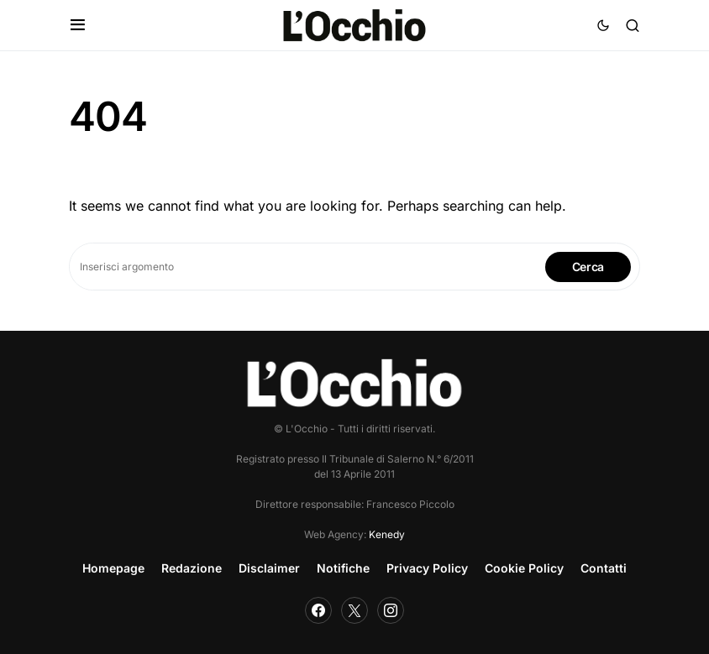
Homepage (113, 568)
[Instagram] (390, 610)
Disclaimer (269, 568)
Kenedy (387, 534)
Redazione (191, 568)
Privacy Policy (427, 568)
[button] (78, 25)
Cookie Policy (524, 568)
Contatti (603, 568)
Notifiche (343, 568)
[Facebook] (318, 610)
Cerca (588, 266)
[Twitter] (354, 610)
